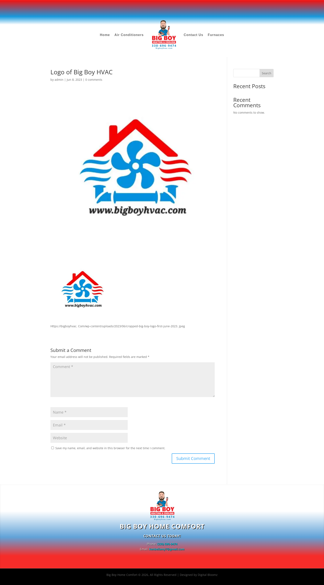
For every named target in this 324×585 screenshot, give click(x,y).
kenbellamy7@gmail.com (166, 549)
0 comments (93, 80)
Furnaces (216, 35)
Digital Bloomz (208, 575)
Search (266, 73)
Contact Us (193, 35)
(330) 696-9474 (167, 544)
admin (59, 80)
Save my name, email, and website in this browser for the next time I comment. (110, 448)
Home (105, 35)
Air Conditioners (129, 35)
